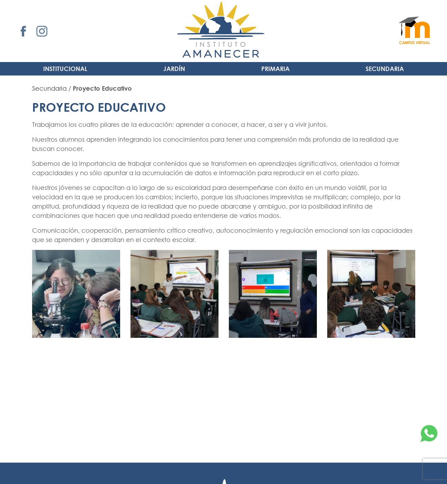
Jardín (174, 68)
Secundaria (385, 68)
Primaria (275, 68)
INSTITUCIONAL (65, 68)
